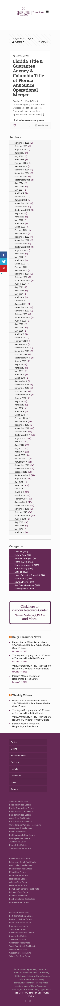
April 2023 (19, 223)
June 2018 (19, 405)
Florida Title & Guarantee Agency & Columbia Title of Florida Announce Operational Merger (28, 78)
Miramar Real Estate (18, 875)
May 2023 (19, 220)
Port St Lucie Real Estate (20, 919)
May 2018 (19, 408)
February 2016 (21, 499)
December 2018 (22, 384)
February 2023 (21, 230)
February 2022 (21, 267)
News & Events (21, 582)
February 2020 (21, 341)
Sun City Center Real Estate (21, 932)
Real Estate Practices (24, 585)
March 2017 (20, 455)
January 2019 (21, 381)
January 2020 (21, 344)
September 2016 (22, 475)
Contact (14, 789)
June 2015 (19, 525)
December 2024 (22, 170)
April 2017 (19, 452)
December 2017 (22, 425)
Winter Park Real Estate (19, 956)
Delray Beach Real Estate (20, 828)
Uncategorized (21, 588)
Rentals (14, 769)
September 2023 (22, 210)
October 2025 (21, 146)
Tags (30, 38)
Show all (43, 42)
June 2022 (19, 253)
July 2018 (19, 401)
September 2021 (22, 280)
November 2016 (22, 468)
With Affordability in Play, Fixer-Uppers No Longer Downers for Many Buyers (31, 667)
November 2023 (22, 203)
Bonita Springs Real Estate (21, 808)
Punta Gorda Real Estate (20, 922)
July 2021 (19, 287)
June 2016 (19, 485)
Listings (18, 572)
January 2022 (21, 270)
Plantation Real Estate (19, 912)
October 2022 (21, 243)
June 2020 (19, 327)
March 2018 (20, 415)
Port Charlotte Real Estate (20, 916)
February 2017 (21, 458)
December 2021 (22, 274)
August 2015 (20, 519)
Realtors (15, 762)
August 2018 (20, 398)
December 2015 (22, 505)
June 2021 (19, 290)
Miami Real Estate (17, 872)
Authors (18, 42)
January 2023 (21, 233)
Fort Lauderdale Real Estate (22, 835)
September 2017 (22, 435)
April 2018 (19, 411)
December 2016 (22, 465)
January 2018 (21, 421)
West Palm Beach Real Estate (22, 946)
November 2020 (22, 311)
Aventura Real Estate (18, 801)
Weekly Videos (22, 695)
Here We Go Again (23, 558)
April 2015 (19, 532)
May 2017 (19, 448)
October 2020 (21, 314)
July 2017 (19, 441)
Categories (18, 38)
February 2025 (21, 163)
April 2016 (19, 492)
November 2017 (22, 428)
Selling (14, 749)
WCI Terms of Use (33, 993)
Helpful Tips (20, 555)
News (13, 782)
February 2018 (21, 418)
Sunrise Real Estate (18, 936)
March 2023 (20, 227)
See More (19, 993)
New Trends (20, 578)
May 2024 (19, 190)
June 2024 (19, 186)
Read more (43, 125)
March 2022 (20, 264)
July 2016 (19, 482)
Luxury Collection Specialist (27, 575)
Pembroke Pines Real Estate (22, 899)
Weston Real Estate (18, 949)
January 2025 (21, 166)
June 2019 (19, 368)
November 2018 (22, 388)
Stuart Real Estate (17, 929)
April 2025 (19, 159)
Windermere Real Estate (20, 953)
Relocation (16, 775)
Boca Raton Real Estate (20, 805)
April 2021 (19, 297)
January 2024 (21, 200)
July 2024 (19, 183)
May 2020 (19, 331)
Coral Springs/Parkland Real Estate (25, 825)
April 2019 (19, 374)
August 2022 (20, 250)
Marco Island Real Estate (20, 865)
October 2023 (21, 206)
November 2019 (22, 351)
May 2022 (19, 257)
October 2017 (21, 431)
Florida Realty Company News (30, 120)
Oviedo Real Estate (18, 885)
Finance (18, 551)
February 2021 (21, 300)
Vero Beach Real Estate (20, 848)
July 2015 (19, 522)
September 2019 (22, 358)
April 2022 (19, 260)
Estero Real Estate (17, 831)
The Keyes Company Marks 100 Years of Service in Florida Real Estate (31, 657)
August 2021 (20, 284)
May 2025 (19, 156)
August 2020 (20, 321)
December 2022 (22, 237)
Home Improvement (24, 565)
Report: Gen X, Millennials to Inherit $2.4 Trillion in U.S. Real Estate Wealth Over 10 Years (31, 645)
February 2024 (21, 196)
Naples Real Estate (18, 879)
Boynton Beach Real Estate (21, 811)
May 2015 (19, 529)
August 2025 (20, 149)
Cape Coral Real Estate (19, 818)
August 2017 (20, 438)
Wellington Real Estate (19, 943)
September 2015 (22, 515)
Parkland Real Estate (18, 895)
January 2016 (21, 502)
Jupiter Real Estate (17, 842)
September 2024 (22, 180)
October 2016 (21, 472)
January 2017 (21, 462)
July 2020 (19, 324)
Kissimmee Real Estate (19, 858)
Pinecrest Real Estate (18, 902)
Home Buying (21, 562)
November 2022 (22, 240)
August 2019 (20, 361)
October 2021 (21, 277)
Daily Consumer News (26, 637)
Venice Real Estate (17, 939)
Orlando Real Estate (18, 882)
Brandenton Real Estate (20, 815)
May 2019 (19, 371)
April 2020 (19, 334)
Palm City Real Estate (18, 892)
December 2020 (22, 307)
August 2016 (20, 478)
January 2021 (21, 304)
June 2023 (19, 217)
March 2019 (20, 378)
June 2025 (19, 153)
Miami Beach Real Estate (20, 869)
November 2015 (22, 509)
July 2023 (19, 213)
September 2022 (22, 247)
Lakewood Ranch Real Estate (22, 862)
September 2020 (22, 317)
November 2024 (22, 173)
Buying (14, 742)
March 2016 (20, 495)
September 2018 (22, 394)
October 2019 (21, 354)
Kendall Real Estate (18, 845)
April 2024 (19, 193)
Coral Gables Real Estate (20, 821)
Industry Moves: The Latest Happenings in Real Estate (26, 677)
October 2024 (21, 176)
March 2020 (20, 337)
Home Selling (21, 568)
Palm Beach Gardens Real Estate (24, 889)
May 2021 (19, 294)
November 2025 (22, 143)
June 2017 (19, 445)
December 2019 (22, 347)
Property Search (18, 755)
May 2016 (19, 488)
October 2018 (21, 391)
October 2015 (21, 512)
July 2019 (19, 364)
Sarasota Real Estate (18, 926)
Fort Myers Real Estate (19, 838)
